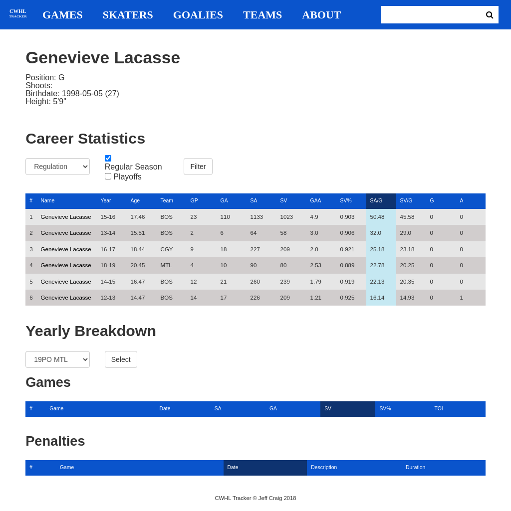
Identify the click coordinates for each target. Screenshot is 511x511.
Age (135, 200)
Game (56, 408)
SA (254, 200)
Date (165, 408)
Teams (262, 14)
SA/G (376, 200)
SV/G (406, 200)
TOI (439, 408)
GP (194, 200)
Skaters (128, 14)
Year (106, 200)
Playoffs (127, 177)
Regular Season (133, 167)
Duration (415, 467)
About (321, 14)
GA (224, 200)
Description (324, 467)
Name (48, 200)
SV (283, 200)
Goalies (198, 14)
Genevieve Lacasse (66, 217)
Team (167, 200)
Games (62, 14)
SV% (346, 200)
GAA (315, 200)
